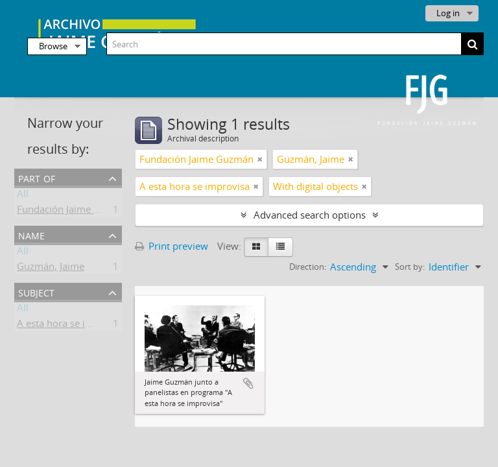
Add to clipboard (248, 383)
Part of (36, 177)
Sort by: (410, 266)
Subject (36, 291)
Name (31, 234)
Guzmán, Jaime (50, 268)
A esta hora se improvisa (72, 325)
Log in (448, 13)
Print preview (171, 245)
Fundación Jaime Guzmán (74, 211)
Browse (53, 46)
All (23, 195)
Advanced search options (310, 214)
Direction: (307, 266)
